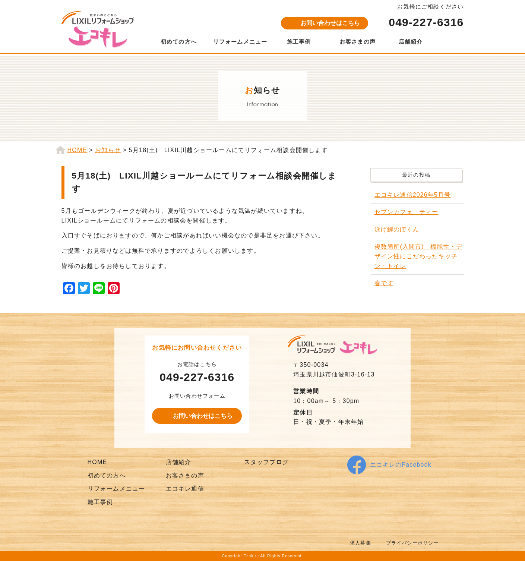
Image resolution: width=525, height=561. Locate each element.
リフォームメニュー (240, 41)
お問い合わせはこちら (330, 23)
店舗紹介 (411, 41)
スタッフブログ (266, 462)
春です (384, 283)
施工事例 (299, 41)
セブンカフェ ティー (406, 212)
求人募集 (356, 543)
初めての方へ (179, 41)
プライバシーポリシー (410, 543)
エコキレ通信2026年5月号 (412, 195)
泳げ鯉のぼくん (396, 229)
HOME (97, 462)
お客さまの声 (357, 41)
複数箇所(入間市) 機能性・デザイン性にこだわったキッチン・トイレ (418, 256)
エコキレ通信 (185, 488)
